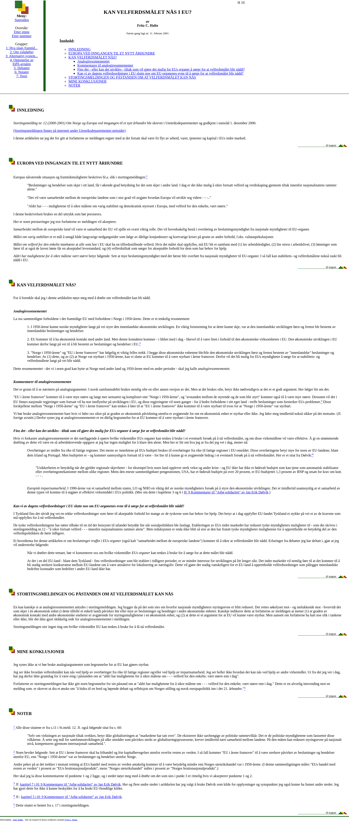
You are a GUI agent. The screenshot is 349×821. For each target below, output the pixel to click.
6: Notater (21, 72)
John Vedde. (18, 820)
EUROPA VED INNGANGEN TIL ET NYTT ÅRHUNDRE (111, 53)
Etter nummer (21, 36)
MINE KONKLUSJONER (87, 81)
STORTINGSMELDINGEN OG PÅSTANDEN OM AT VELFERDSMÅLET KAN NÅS (132, 77)
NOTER (74, 85)
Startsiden (21, 20)
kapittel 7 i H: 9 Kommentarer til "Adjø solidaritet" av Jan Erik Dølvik (70, 784)
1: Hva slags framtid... (21, 48)
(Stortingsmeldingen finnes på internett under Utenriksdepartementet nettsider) (69, 130)
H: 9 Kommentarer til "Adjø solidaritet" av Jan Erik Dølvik (226, 492)
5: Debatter (22, 68)
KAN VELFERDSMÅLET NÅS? (92, 57)
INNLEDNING (79, 49)
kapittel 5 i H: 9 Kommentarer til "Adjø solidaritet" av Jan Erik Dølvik (71, 797)
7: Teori (21, 76)
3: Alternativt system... (22, 56)
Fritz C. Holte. (71, 820)
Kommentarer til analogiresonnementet (105, 65)
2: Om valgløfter (22, 52)
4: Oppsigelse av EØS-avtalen (22, 62)
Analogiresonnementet (93, 61)
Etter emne (22, 32)
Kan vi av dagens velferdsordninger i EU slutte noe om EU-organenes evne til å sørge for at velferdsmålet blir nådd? (160, 73)
